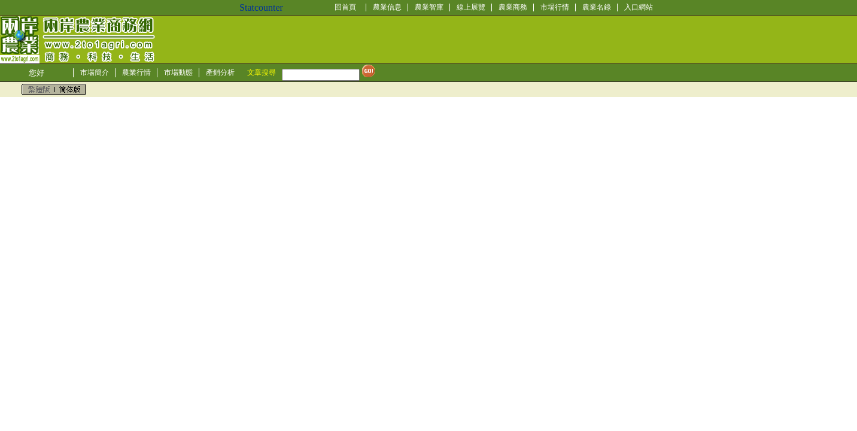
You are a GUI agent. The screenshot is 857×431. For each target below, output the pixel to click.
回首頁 (345, 7)
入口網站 (638, 7)
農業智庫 (429, 7)
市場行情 (554, 7)
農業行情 (136, 72)
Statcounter (261, 7)
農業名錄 (596, 7)
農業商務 (513, 7)
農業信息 (387, 7)
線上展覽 (471, 7)
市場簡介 (94, 72)
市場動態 (178, 72)
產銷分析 (220, 72)
